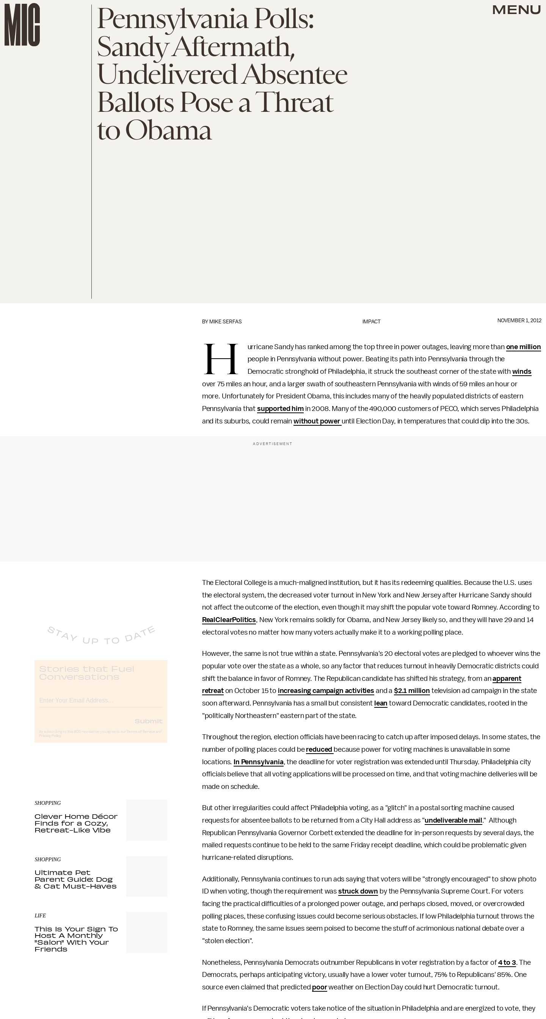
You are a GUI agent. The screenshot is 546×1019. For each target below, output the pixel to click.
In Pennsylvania (259, 762)
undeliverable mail (453, 820)
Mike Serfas (225, 322)
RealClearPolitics (229, 620)
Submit (149, 727)
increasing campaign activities (326, 690)
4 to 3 (507, 962)
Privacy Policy (50, 742)
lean (381, 703)
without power (317, 421)
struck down (358, 891)
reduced (320, 749)
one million (523, 347)
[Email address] (101, 705)
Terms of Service (141, 738)
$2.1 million (412, 690)
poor (319, 987)
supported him (280, 408)
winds (522, 371)
